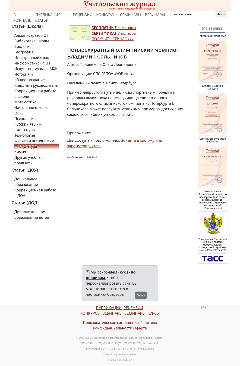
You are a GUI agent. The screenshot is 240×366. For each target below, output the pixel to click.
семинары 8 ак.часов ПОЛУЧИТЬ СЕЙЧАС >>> (114, 33)
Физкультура (25, 146)
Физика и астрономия (34, 140)
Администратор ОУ (31, 35)
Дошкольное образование (26, 181)
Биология (23, 46)
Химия (20, 151)
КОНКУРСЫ (106, 14)
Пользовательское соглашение (111, 322)
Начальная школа (30, 107)
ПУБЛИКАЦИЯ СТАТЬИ (47, 17)
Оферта (140, 328)
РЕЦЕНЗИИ (83, 14)
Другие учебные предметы (29, 160)
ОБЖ (18, 113)
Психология (25, 118)
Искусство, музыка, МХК (35, 68)
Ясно (141, 295)
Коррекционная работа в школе (35, 93)
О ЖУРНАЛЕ (22, 17)
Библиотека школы (31, 40)
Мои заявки (212, 28)
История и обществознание (29, 77)
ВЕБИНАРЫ (155, 14)
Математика (25, 102)
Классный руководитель (36, 85)
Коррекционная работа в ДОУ (35, 193)
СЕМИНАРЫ (130, 14)
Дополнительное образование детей (31, 214)
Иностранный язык (31, 57)
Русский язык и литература (27, 127)
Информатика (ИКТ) (32, 63)
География (23, 52)
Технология (24, 135)
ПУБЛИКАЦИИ (109, 307)
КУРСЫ (153, 313)
